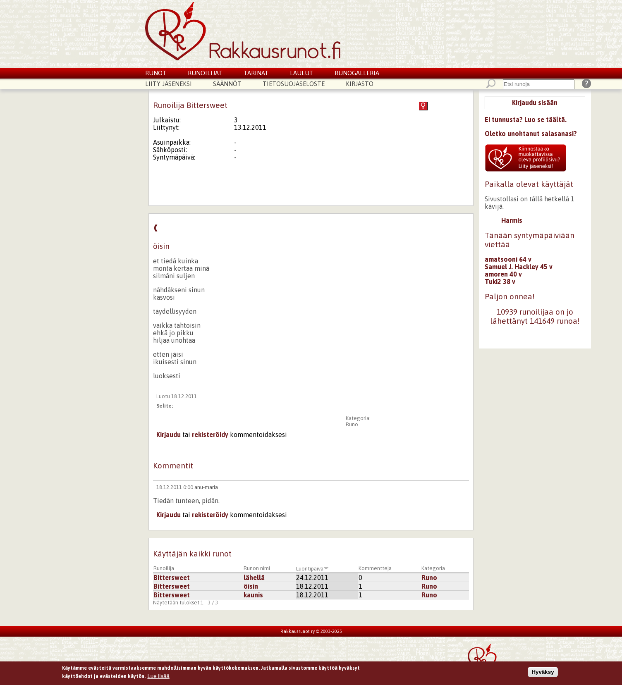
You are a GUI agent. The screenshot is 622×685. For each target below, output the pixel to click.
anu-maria (206, 487)
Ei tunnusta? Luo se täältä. (526, 119)
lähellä (254, 577)
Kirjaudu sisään (534, 102)
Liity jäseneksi (168, 83)
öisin (251, 586)
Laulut (301, 72)
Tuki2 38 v (500, 281)
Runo (352, 424)
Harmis (511, 220)
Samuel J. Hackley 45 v (519, 266)
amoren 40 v (503, 274)
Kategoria (433, 568)
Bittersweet (171, 577)
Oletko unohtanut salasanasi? (531, 133)
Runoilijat (205, 72)
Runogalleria (357, 72)
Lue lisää (158, 677)
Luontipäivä (312, 569)
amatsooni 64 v (508, 259)
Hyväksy (542, 674)
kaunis (253, 595)
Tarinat (256, 72)
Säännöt (227, 83)
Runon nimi (257, 568)
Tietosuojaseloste (294, 83)
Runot (156, 72)
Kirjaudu (168, 434)
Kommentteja (375, 568)
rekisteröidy (210, 434)
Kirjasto (359, 83)
